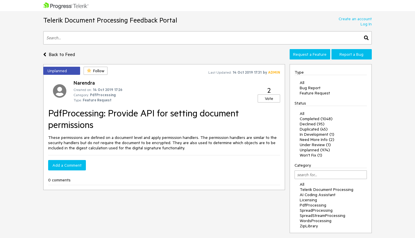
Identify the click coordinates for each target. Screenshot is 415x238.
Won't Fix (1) (311, 155)
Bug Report (310, 87)
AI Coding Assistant (317, 194)
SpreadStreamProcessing (322, 215)
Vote (269, 98)
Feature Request (315, 93)
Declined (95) (312, 124)
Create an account (355, 18)
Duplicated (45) (314, 129)
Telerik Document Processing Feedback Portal (110, 20)
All (302, 82)
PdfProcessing (313, 205)
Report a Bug (351, 54)
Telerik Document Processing (326, 189)
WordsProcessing (315, 220)
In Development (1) (317, 134)
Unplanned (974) (315, 150)
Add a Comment (67, 165)
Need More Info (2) (317, 139)
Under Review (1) (315, 144)
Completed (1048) (316, 118)
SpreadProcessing (316, 210)
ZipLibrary (309, 225)
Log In (366, 24)
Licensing (308, 199)
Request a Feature (310, 54)
